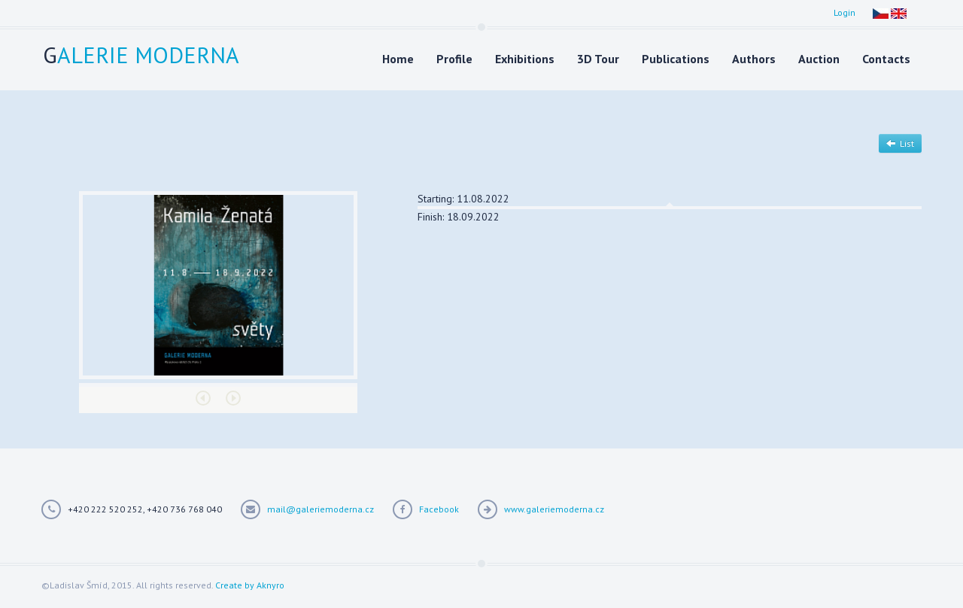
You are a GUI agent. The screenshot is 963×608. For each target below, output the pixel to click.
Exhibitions (524, 58)
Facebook (439, 509)
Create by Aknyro (249, 585)
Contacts (886, 58)
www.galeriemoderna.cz (554, 509)
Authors (754, 58)
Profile (454, 58)
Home (398, 58)
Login (844, 12)
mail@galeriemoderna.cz (320, 509)
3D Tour (598, 58)
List (900, 143)
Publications (675, 58)
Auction (819, 58)
